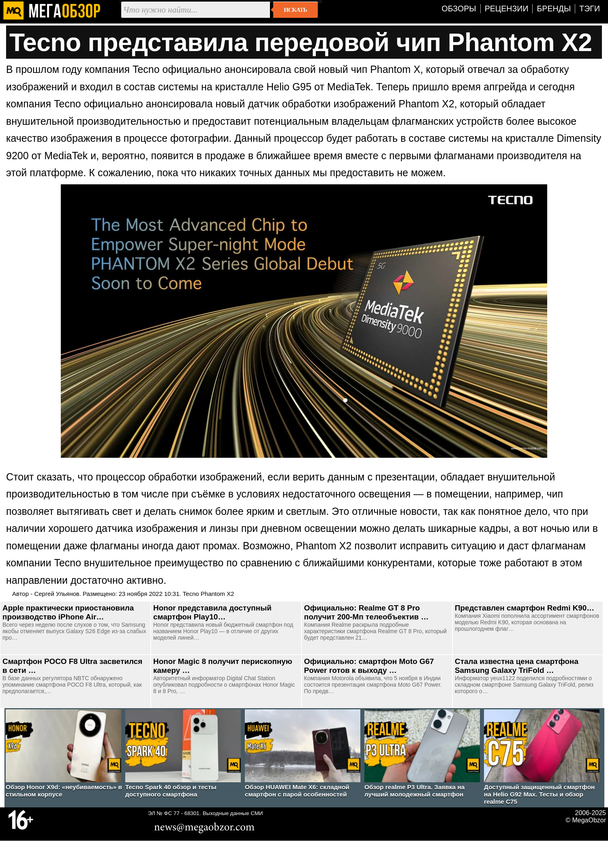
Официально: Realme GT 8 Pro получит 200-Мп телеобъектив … (366, 612)
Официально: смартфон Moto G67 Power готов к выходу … (369, 666)
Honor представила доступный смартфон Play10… (212, 612)
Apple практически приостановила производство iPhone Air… (68, 612)
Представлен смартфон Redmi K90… (524, 608)
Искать (295, 9)
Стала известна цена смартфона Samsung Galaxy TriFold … (516, 666)
